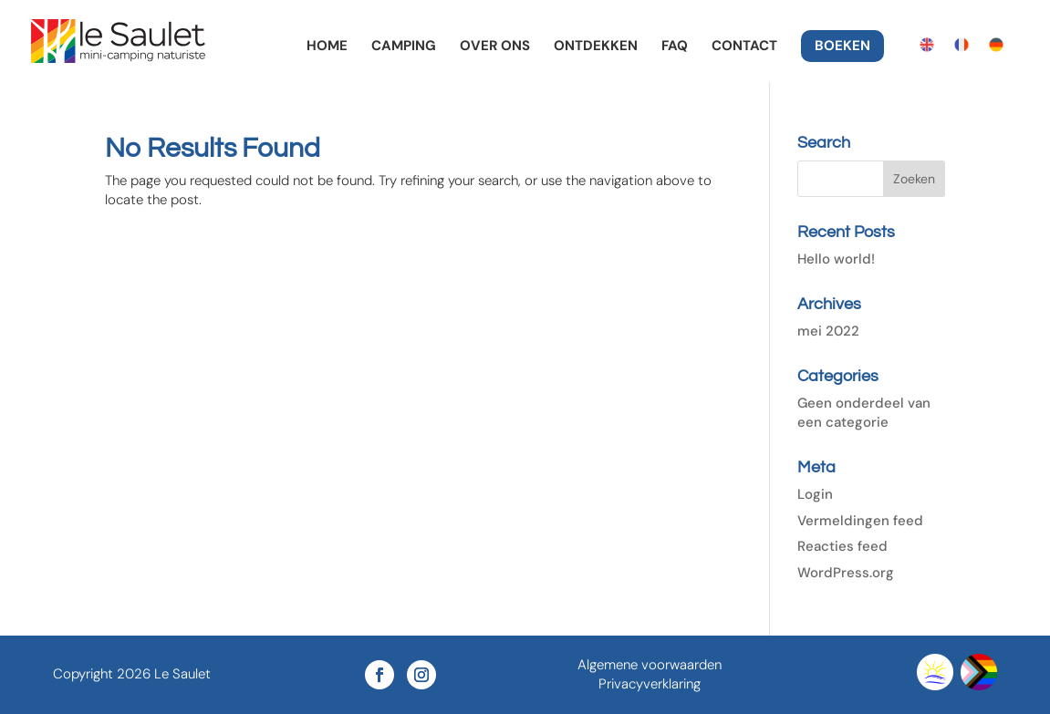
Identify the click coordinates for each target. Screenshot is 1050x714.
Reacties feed (842, 546)
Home (327, 47)
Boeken (842, 47)
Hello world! (836, 259)
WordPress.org (845, 573)
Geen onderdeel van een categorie (863, 412)
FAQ (674, 47)
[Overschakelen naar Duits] (996, 45)
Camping (403, 47)
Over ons (495, 47)
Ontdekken (596, 47)
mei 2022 (828, 331)
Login (815, 494)
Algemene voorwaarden (649, 665)
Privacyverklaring (649, 684)
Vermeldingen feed (860, 521)
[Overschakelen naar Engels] (927, 45)
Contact (744, 47)
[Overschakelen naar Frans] (961, 45)
